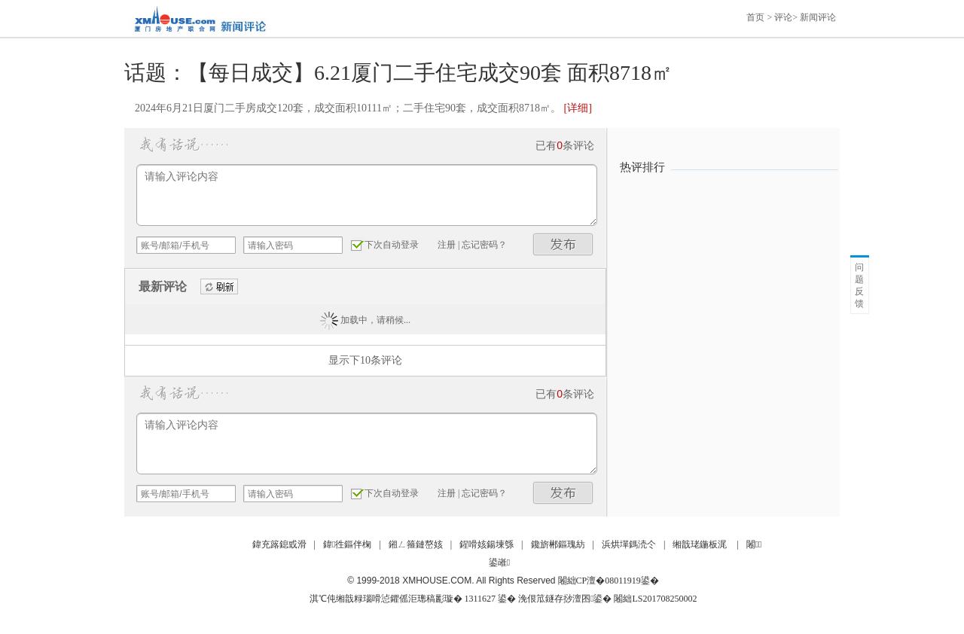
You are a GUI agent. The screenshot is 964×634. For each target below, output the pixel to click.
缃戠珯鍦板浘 (700, 544)
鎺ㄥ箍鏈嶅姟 (416, 544)
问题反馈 (859, 285)
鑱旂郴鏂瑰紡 (558, 544)
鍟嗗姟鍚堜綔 (486, 544)
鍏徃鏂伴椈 (347, 544)
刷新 (219, 287)
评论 (783, 17)
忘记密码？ (484, 244)
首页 (755, 17)
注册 (447, 244)
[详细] (577, 108)
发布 (563, 244)
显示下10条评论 (365, 360)
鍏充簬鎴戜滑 (279, 544)
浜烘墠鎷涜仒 (629, 544)
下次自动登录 (392, 244)
